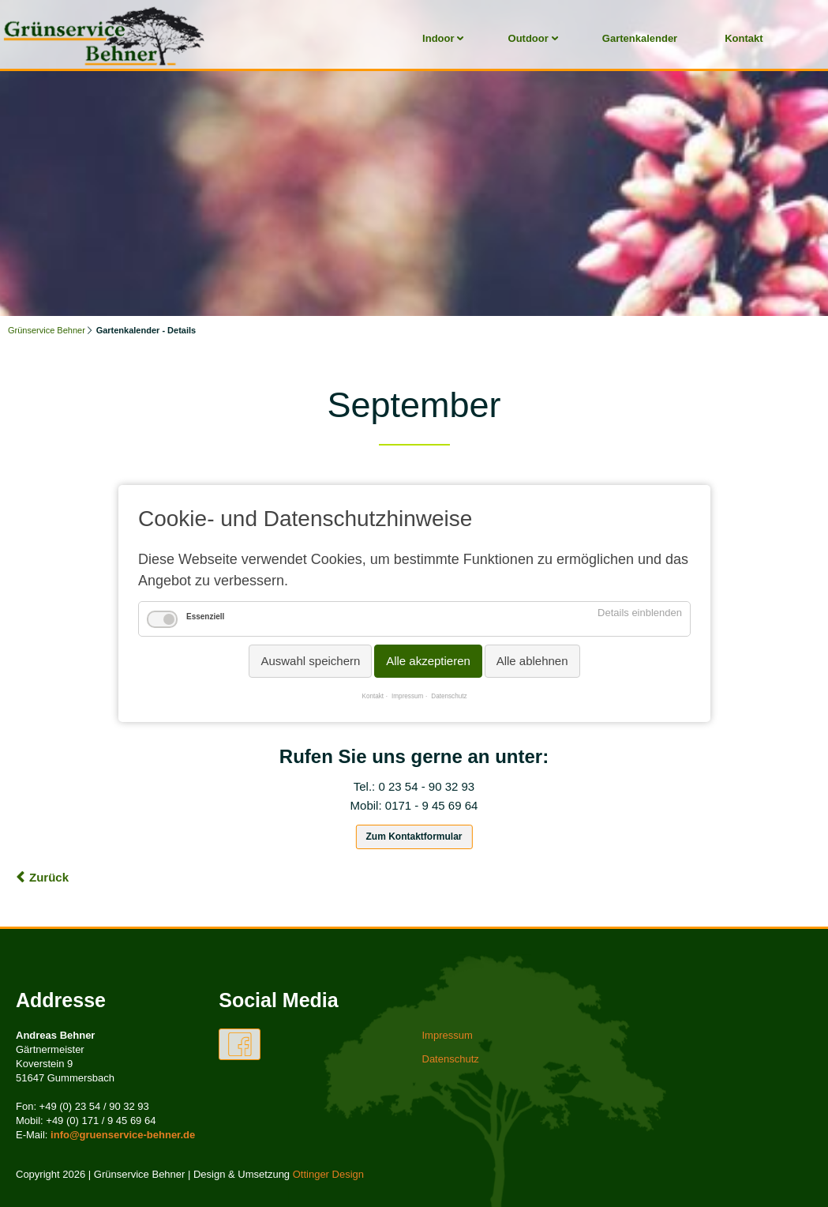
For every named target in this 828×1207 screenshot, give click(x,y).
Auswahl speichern (310, 660)
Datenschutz (448, 696)
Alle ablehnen (532, 660)
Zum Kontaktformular (413, 836)
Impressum (407, 696)
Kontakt (743, 38)
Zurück (49, 877)
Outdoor (528, 38)
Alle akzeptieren (428, 660)
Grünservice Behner (46, 330)
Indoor (438, 38)
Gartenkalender (639, 38)
